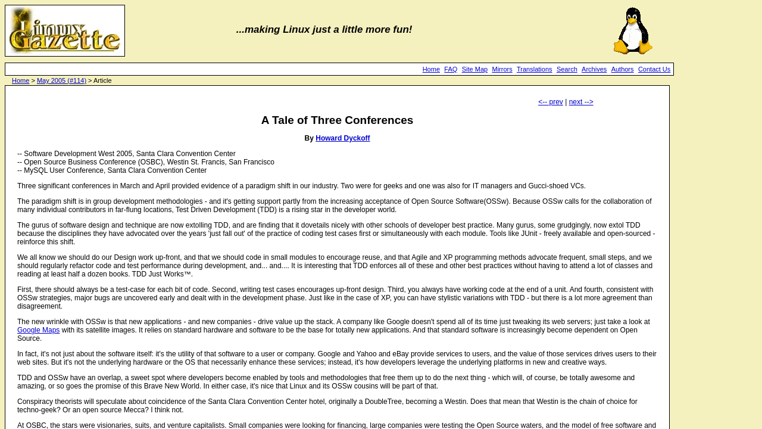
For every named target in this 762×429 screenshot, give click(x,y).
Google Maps (38, 330)
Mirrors (502, 69)
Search (567, 69)
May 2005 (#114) (61, 80)
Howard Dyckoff (343, 138)
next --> (581, 102)
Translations (534, 69)
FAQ (450, 69)
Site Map (475, 69)
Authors (622, 69)
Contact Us (654, 69)
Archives (594, 69)
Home (431, 69)
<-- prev (550, 102)
